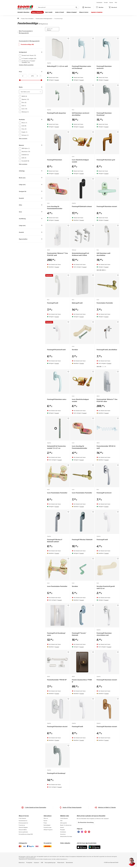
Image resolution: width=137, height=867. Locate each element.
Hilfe (116, 2)
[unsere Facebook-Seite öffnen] (78, 832)
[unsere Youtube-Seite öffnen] (85, 832)
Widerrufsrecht (60, 862)
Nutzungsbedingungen (50, 862)
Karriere (111, 2)
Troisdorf (57, 80)
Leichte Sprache (64, 818)
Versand (62, 827)
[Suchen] (56, 7)
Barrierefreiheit (69, 862)
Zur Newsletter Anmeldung (86, 822)
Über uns (46, 818)
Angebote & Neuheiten (96, 12)
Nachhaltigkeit (47, 825)
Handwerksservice (23, 820)
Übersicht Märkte (23, 829)
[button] (86, 7)
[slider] (20, 80)
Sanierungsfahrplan (23, 832)
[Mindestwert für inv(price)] (23, 76)
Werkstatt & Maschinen (23, 12)
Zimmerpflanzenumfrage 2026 (26, 834)
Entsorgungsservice (23, 823)
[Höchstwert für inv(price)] (32, 76)
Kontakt (106, 2)
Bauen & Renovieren (37, 12)
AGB (42, 862)
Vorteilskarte (99, 2)
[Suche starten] (76, 7)
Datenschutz (22, 862)
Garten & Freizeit (59, 12)
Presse (45, 823)
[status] (99, 7)
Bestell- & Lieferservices (65, 825)
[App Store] (82, 847)
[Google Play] (94, 847)
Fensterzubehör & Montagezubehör (44, 18)
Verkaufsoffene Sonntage (66, 836)
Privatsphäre (29, 862)
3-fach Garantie (22, 818)
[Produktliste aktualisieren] (40, 75)
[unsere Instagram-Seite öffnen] (82, 832)
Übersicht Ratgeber (23, 827)
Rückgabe (62, 829)
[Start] (18, 18)
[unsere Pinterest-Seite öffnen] (89, 832)
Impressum (36, 862)
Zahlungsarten (63, 823)
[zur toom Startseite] (25, 7)
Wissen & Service (83, 12)
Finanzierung (22, 825)
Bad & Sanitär (48, 12)
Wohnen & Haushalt (71, 12)
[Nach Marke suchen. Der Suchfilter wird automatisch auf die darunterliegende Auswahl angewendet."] (30, 92)
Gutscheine (63, 834)
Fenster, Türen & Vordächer (27, 18)
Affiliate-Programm (48, 829)
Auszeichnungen (47, 827)
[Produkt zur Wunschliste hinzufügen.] (68, 38)
